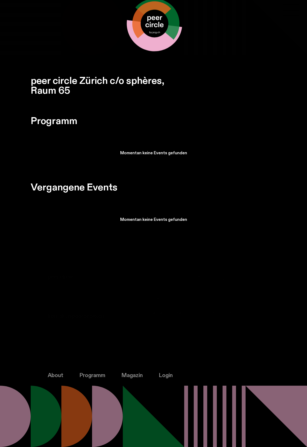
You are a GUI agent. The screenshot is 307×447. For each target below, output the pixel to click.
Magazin (132, 377)
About (55, 377)
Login (166, 377)
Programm (92, 377)
